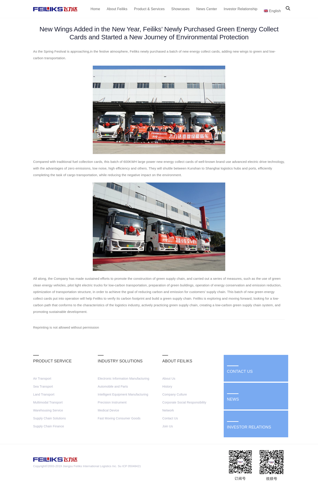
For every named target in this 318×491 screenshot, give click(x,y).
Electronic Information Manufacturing (123, 378)
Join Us (167, 426)
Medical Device (108, 410)
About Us (168, 378)
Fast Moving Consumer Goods (119, 418)
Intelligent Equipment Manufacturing (123, 394)
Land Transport (43, 394)
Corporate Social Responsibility (184, 402)
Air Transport (42, 378)
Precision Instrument (112, 402)
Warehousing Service (48, 410)
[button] (288, 8)
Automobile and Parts (113, 386)
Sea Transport (43, 386)
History (167, 386)
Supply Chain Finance (48, 426)
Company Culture (174, 394)
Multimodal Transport (48, 402)
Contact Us (170, 418)
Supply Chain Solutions (49, 418)
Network (168, 410)
